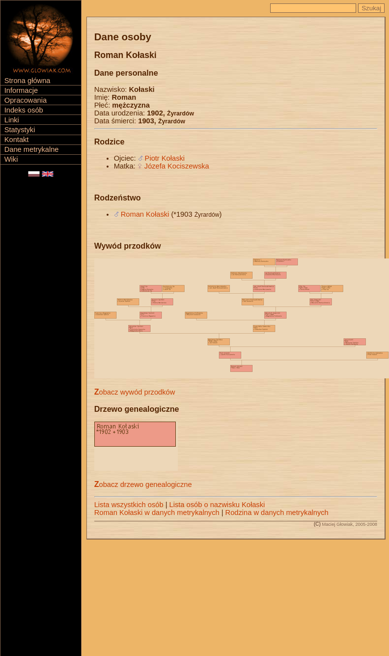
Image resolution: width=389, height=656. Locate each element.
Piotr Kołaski (165, 158)
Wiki (11, 159)
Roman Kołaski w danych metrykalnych (157, 512)
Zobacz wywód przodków (134, 392)
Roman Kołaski (145, 214)
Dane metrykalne (31, 149)
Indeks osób (23, 110)
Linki (11, 120)
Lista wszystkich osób (129, 505)
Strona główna (27, 81)
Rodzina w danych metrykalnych (277, 512)
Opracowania (25, 100)
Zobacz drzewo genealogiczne (143, 484)
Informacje (21, 90)
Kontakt (16, 139)
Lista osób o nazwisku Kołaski (217, 505)
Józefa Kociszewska (176, 166)
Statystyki (19, 130)
